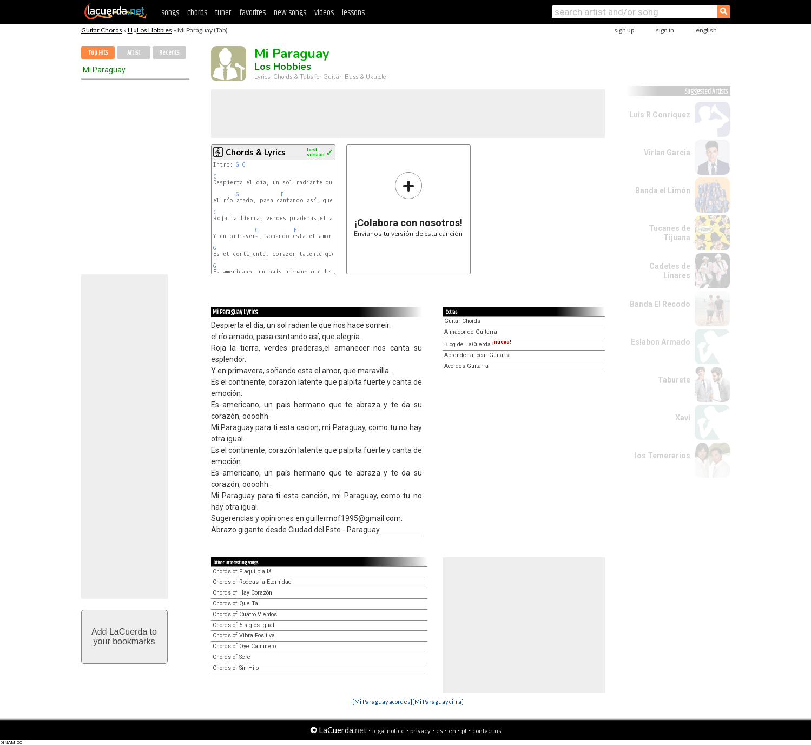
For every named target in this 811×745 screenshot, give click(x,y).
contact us (487, 730)
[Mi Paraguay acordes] (382, 701)
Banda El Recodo (660, 304)
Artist (133, 53)
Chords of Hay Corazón (242, 592)
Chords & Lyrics (256, 152)
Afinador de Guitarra (470, 331)
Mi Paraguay (104, 69)
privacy (420, 730)
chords (197, 12)
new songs (290, 12)
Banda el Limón (662, 190)
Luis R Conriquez (659, 114)
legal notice (388, 730)
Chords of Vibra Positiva (244, 635)
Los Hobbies (154, 30)
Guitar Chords (101, 30)
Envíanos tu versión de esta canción (408, 204)
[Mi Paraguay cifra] (438, 701)
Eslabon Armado (660, 342)
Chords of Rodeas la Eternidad (252, 581)
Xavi (682, 417)
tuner (223, 12)
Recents (169, 53)
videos (324, 12)
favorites (252, 12)
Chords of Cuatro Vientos (245, 614)
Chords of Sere (231, 657)
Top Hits (98, 53)
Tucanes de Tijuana (669, 233)
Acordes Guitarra (466, 366)
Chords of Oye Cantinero (244, 646)
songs (170, 12)
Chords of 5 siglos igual (243, 625)
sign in (665, 30)
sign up (624, 30)
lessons (353, 12)
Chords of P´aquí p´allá (242, 571)
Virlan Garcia (667, 152)
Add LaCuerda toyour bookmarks (124, 636)
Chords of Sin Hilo (236, 667)
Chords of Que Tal (236, 603)
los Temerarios (662, 455)
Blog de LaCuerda (477, 344)
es (439, 730)
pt (464, 730)
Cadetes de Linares (669, 271)
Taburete (674, 379)
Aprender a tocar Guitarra (477, 355)
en (452, 730)
